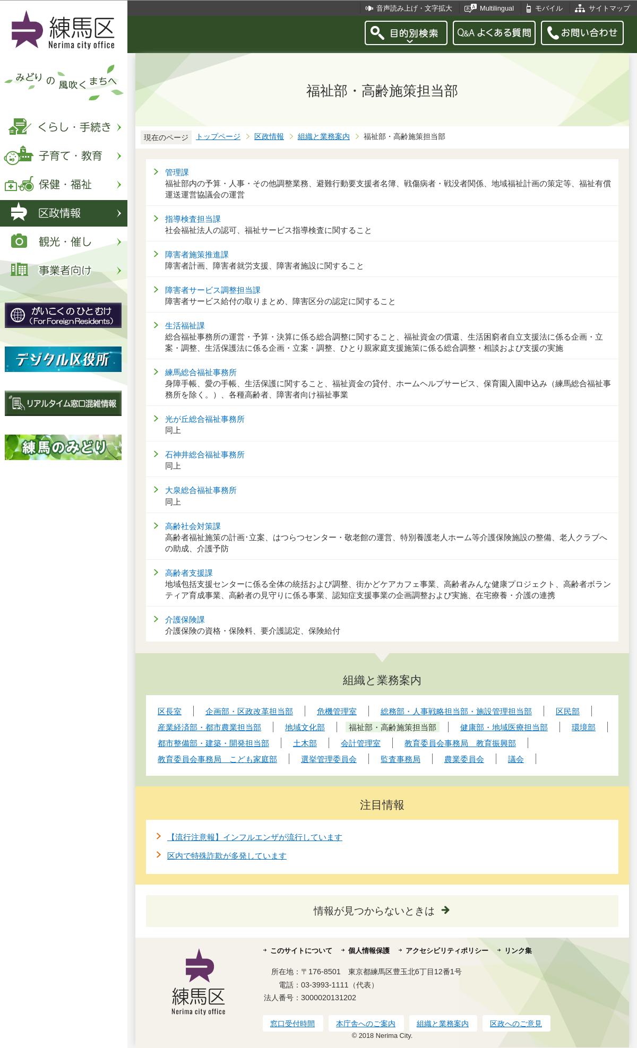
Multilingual (497, 8)
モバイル (549, 8)
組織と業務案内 (324, 137)
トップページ (218, 137)
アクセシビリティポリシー (447, 951)
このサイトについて (301, 951)
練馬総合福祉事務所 (201, 372)
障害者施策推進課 (197, 254)
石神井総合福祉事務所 (205, 454)
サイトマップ (609, 8)
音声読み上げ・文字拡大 (414, 8)
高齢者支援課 (189, 572)
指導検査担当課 (193, 218)
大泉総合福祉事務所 (201, 490)
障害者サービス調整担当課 (213, 290)
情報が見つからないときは (374, 910)
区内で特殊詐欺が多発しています (227, 855)
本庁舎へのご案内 (365, 1023)
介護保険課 (185, 619)
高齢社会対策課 (193, 526)
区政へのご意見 (516, 1023)
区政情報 (269, 137)
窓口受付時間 (292, 1023)
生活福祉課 (185, 325)
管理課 (177, 172)
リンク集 (518, 951)
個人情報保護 (369, 951)
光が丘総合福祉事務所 (205, 418)
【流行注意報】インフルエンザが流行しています (254, 837)
